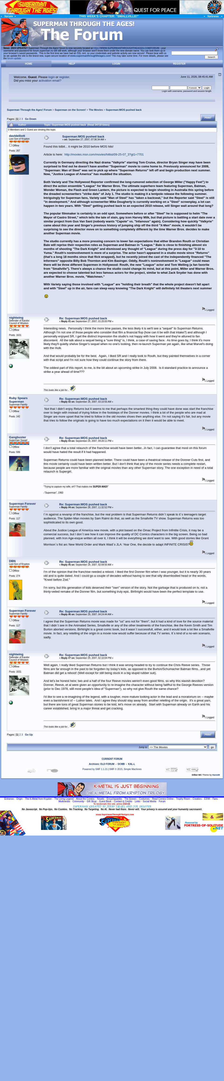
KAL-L (131, 764)
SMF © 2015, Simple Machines (125, 769)
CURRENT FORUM (112, 759)
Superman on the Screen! (70, 109)
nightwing (16, 317)
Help (72, 63)
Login (116, 63)
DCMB (121, 764)
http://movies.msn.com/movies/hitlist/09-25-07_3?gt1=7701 (104, 154)
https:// (126, 48)
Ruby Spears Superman (18, 399)
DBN (12, 561)
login (51, 77)
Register (179, 63)
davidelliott (17, 136)
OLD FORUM (107, 764)
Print (207, 118)
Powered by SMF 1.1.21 (95, 769)
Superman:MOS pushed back (123, 109)
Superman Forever (22, 503)
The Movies (96, 109)
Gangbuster (17, 437)
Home (28, 63)
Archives (94, 764)
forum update (14, 58)
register (64, 77)
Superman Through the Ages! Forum (29, 109)
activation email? (50, 80)
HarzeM (216, 775)
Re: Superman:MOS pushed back (83, 318)
